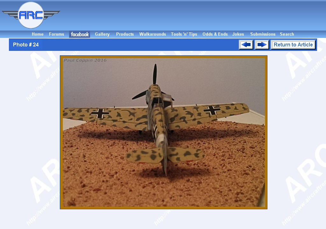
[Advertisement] (194, 15)
